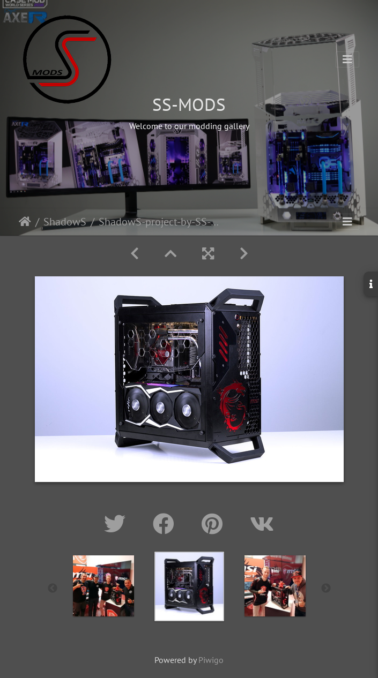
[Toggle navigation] (347, 59)
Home (25, 222)
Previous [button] (52, 588)
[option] (103, 586)
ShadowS (64, 222)
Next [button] (326, 588)
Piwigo (211, 659)
